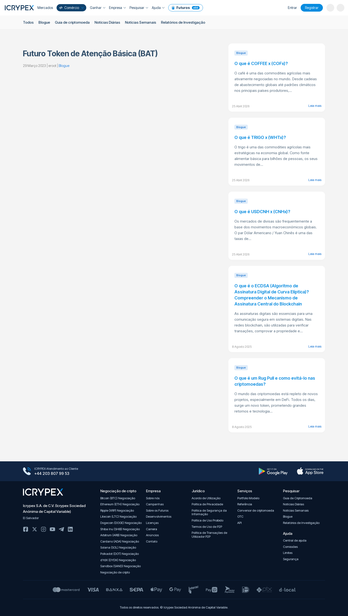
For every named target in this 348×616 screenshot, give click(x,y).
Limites (287, 553)
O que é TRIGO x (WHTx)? (260, 137)
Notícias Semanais (140, 22)
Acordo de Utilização (206, 498)
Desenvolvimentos (158, 516)
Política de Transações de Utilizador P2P (209, 534)
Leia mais (314, 106)
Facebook (25, 529)
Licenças (152, 523)
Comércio (71, 8)
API (239, 523)
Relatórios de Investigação (183, 22)
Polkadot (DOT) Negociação (119, 554)
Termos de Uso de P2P (207, 527)
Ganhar (97, 8)
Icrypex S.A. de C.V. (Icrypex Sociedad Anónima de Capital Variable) (54, 508)
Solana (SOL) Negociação (118, 547)
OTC (240, 516)
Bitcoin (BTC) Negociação (117, 498)
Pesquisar (139, 8)
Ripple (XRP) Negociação (117, 510)
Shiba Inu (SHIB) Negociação (120, 529)
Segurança (290, 559)
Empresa (117, 8)
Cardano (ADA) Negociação (119, 541)
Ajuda (158, 8)
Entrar (292, 8)
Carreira (151, 529)
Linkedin (70, 529)
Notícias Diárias (107, 22)
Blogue (44, 22)
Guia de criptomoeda (72, 22)
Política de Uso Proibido (207, 520)
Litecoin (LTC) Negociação (118, 516)
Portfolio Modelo (248, 498)
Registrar (312, 8)
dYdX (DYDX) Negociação (118, 560)
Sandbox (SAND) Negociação (120, 566)
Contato (151, 541)
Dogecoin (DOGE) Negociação (121, 523)
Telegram (61, 529)
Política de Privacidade (207, 504)
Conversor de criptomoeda (255, 510)
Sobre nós (153, 498)
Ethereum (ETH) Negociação (119, 504)
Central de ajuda (294, 540)
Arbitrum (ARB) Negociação (118, 535)
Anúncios (152, 535)
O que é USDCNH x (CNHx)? (262, 211)
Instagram (43, 529)
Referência (244, 504)
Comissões (290, 547)
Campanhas (155, 504)
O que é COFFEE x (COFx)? (261, 63)
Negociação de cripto (115, 572)
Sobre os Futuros (157, 510)
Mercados (45, 8)
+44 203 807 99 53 (51, 473)
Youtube (52, 529)
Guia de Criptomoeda (297, 498)
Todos (28, 22)
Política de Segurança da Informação (209, 512)
